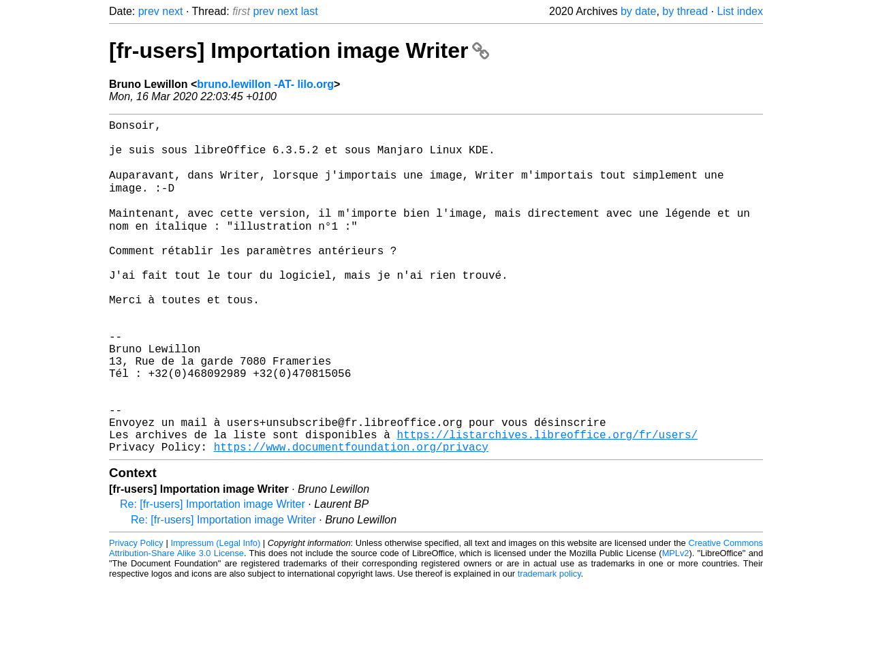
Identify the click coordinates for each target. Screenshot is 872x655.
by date (638, 11)
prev (148, 11)
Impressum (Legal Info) (215, 614)
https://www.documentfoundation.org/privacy (351, 517)
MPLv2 (675, 624)
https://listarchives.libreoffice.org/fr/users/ (547, 502)
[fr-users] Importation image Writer (299, 50)
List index (740, 11)
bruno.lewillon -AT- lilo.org (265, 84)
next (172, 11)
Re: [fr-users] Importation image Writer (212, 575)
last (309, 11)
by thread (685, 11)
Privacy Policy (136, 614)
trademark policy (549, 644)
